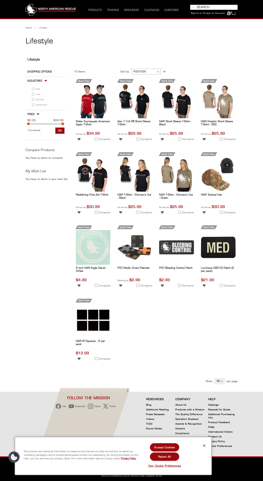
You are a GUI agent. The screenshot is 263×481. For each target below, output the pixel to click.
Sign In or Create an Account (207, 13)
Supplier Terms (154, 475)
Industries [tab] (34, 81)
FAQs (211, 427)
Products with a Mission (190, 409)
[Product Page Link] (93, 118)
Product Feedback (219, 422)
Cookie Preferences (220, 446)
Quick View (83, 81)
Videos (150, 419)
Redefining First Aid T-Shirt (92, 195)
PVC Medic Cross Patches (133, 268)
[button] (79, 139)
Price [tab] (31, 114)
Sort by (124, 72)
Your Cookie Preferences (164, 465)
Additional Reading (157, 409)
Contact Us (215, 436)
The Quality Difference (189, 414)
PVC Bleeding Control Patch (176, 268)
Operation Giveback (187, 419)
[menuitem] (95, 10)
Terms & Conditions (111, 475)
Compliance (182, 433)
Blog (148, 404)
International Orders (220, 431)
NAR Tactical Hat (211, 195)
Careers (180, 428)
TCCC (149, 423)
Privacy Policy (216, 441)
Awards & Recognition (188, 423)
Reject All (164, 456)
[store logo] (51, 11)
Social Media (154, 428)
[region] (113, 456)
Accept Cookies (164, 447)
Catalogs (213, 404)
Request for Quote (219, 409)
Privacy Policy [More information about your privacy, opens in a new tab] (128, 458)
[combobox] (213, 7)
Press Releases (155, 414)
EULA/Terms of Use (133, 475)
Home (29, 28)
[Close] (204, 446)
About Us (180, 404)
